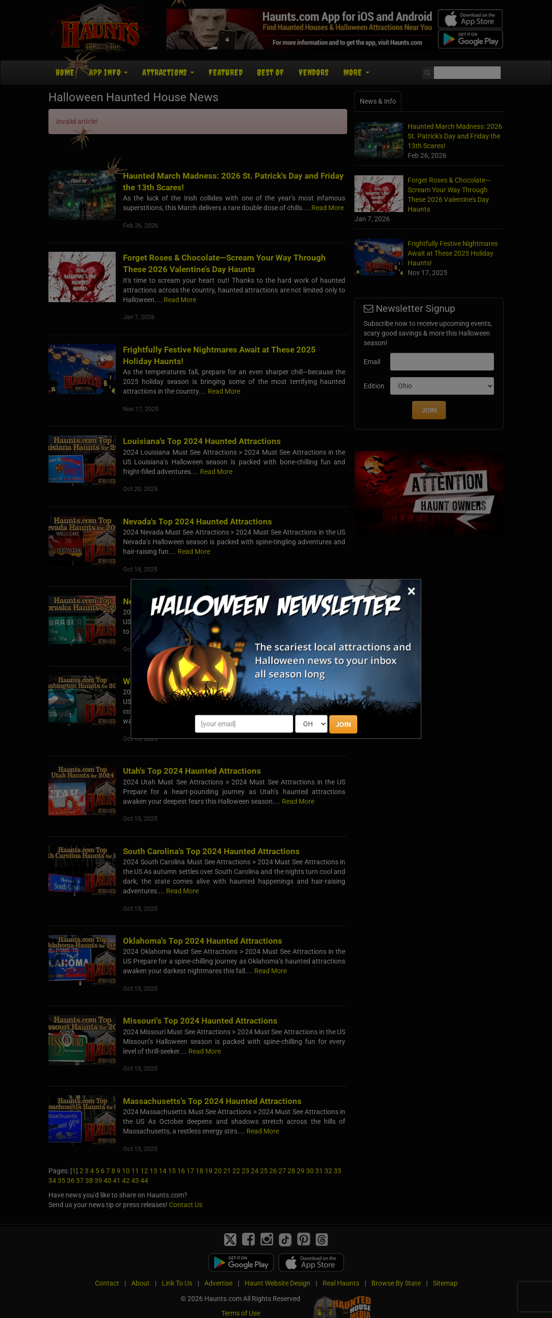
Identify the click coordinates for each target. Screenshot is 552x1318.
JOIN (343, 724)
